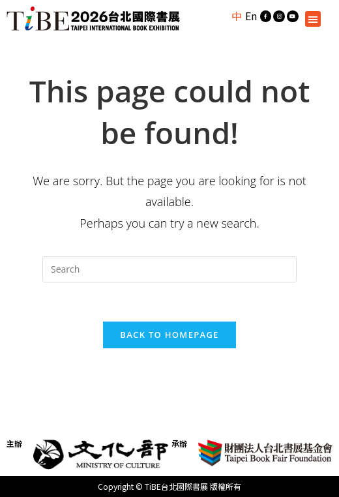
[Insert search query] (169, 269)
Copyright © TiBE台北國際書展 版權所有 (169, 486)
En (251, 15)
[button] (313, 19)
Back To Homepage (169, 334)
